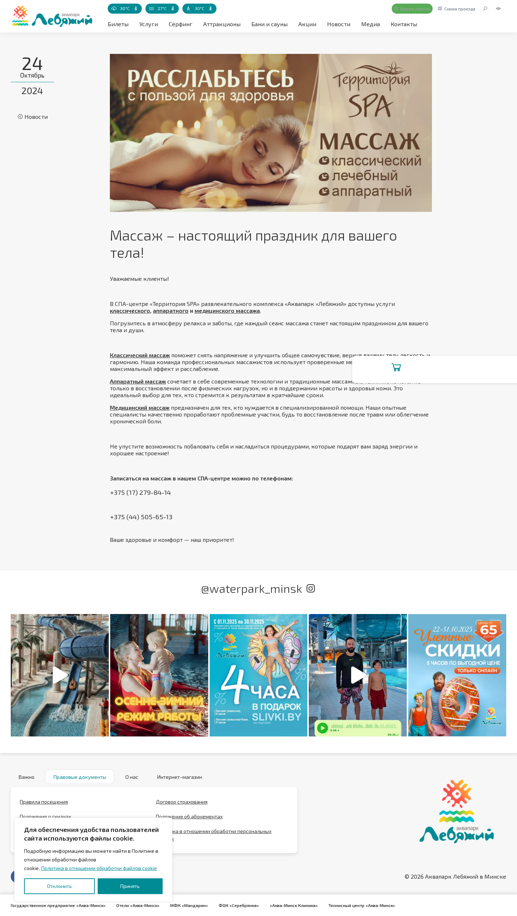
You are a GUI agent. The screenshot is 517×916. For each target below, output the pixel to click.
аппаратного (170, 310)
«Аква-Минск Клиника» (300, 905)
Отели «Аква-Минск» (141, 905)
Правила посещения (44, 805)
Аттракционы (222, 23)
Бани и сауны (269, 23)
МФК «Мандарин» (193, 905)
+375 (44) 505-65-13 (142, 516)
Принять (130, 886)
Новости (338, 23)
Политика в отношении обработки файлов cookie (99, 868)
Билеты (118, 23)
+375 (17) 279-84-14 (141, 492)
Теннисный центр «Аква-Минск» (370, 905)
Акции (307, 23)
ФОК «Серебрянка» (244, 905)
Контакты (404, 23)
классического (130, 310)
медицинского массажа (227, 310)
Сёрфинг (180, 23)
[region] (93, 860)
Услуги (148, 23)
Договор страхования (182, 805)
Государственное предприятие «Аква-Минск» (59, 905)
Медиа (370, 23)
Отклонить (59, 886)
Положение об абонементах (189, 820)
